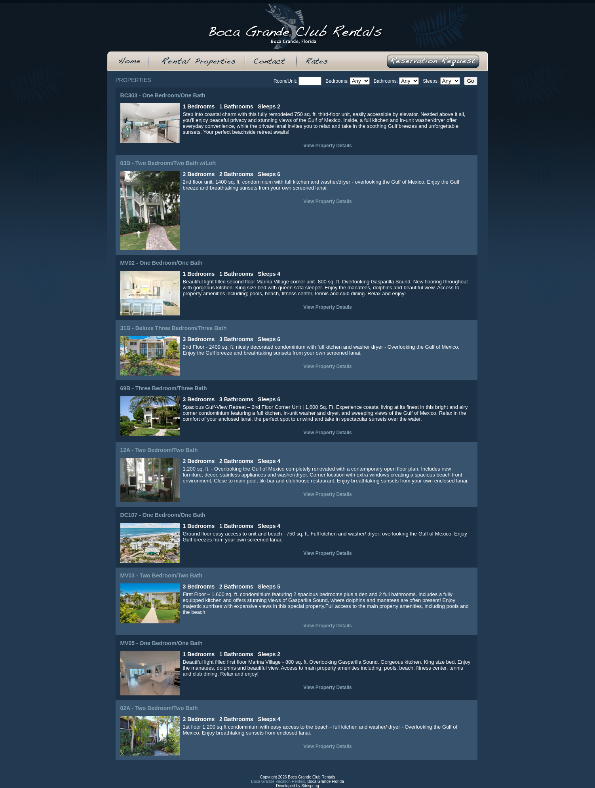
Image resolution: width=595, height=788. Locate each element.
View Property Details (327, 145)
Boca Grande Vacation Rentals (278, 781)
